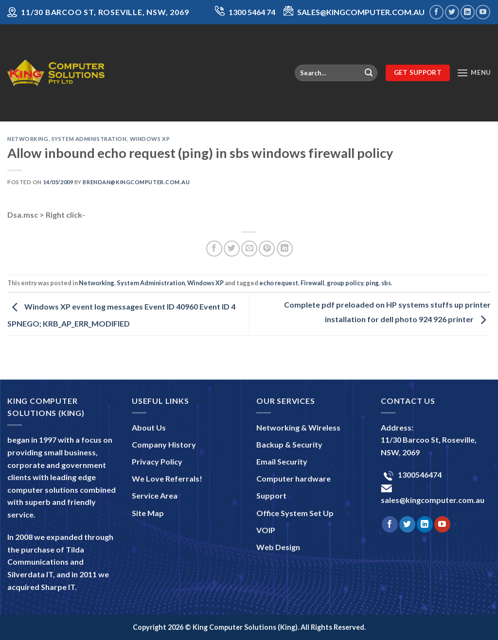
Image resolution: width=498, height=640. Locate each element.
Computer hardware (293, 478)
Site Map (148, 513)
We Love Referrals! (167, 478)
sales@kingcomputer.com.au (432, 499)
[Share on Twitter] (232, 249)
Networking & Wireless (298, 427)
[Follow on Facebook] (436, 12)
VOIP (265, 530)
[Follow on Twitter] (452, 12)
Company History (164, 444)
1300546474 (419, 474)
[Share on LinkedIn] (285, 249)
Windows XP (150, 139)
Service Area (155, 495)
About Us (149, 427)
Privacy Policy (157, 461)
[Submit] (368, 73)
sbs (386, 283)
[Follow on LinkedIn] (468, 12)
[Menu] (474, 73)
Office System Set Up (295, 513)
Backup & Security (289, 444)
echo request (278, 283)
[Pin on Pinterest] (267, 249)
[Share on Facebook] (214, 249)
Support (271, 495)
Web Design (278, 547)
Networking (28, 139)
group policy (345, 283)
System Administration (89, 139)
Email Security (281, 461)
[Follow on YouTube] (483, 12)
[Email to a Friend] (249, 249)
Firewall (312, 283)
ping (372, 283)
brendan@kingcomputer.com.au (136, 182)
